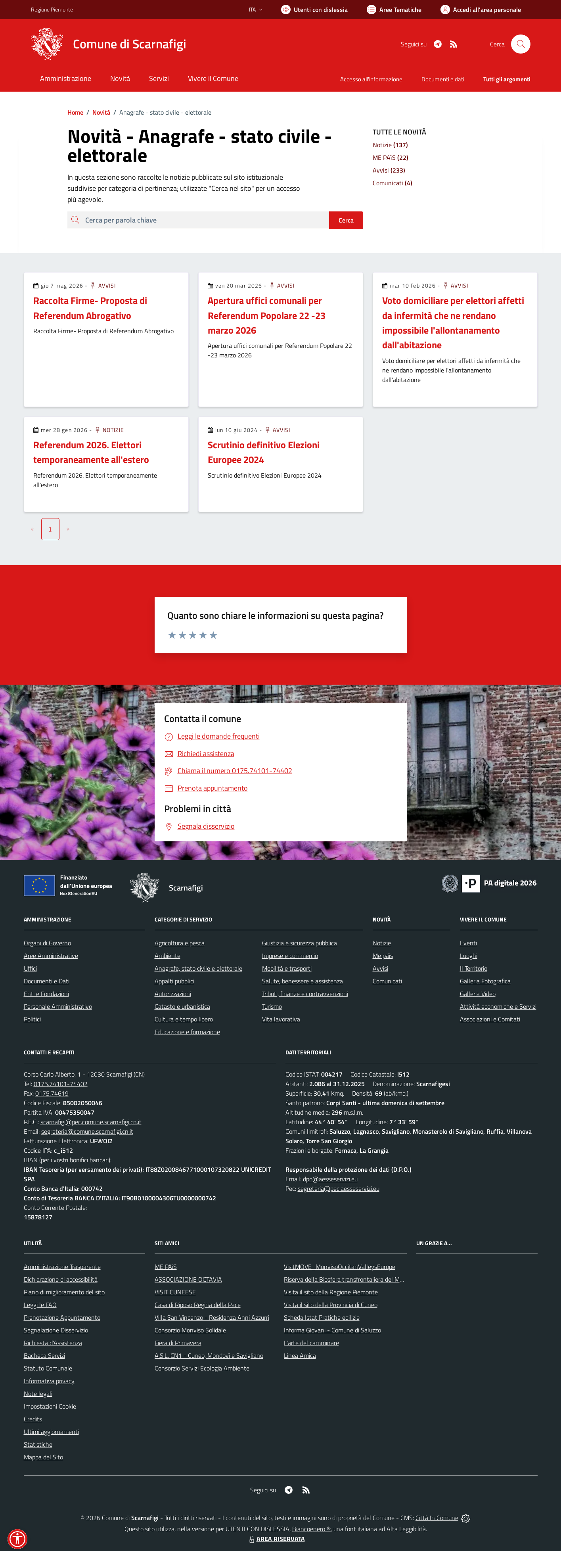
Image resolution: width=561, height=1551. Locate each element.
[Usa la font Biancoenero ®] (314, 9)
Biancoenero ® (311, 1529)
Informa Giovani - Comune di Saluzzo (332, 1330)
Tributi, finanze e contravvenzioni (305, 993)
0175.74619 (52, 1093)
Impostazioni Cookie (50, 1406)
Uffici (30, 968)
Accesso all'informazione (371, 79)
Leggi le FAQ (40, 1304)
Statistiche (38, 1444)
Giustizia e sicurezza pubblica (299, 943)
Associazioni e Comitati (490, 1019)
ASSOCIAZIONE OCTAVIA (188, 1279)
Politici (32, 1019)
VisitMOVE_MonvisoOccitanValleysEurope (339, 1266)
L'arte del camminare (311, 1343)
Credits (33, 1419)
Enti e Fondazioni (46, 993)
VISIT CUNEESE (175, 1292)
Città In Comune (436, 1517)
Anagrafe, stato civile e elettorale (198, 968)
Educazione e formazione (187, 1032)
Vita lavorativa (281, 1019)
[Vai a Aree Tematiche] (394, 9)
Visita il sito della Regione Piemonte (331, 1292)
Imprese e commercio (290, 955)
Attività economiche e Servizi (498, 1006)
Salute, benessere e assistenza (302, 981)
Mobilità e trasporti (287, 968)
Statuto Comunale (48, 1368)
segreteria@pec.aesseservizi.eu (338, 1188)
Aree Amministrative (51, 955)
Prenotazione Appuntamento (62, 1317)
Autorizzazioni (173, 993)
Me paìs (383, 955)
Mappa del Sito (43, 1457)
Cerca (346, 220)
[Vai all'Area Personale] (480, 9)
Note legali (38, 1393)
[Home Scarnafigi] (108, 44)
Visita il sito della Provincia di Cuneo (330, 1304)
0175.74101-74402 (61, 1083)
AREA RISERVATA (276, 1538)
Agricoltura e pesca (180, 943)
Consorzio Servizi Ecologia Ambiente (202, 1368)
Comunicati (387, 981)
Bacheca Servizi (44, 1355)
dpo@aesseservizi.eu (330, 1179)
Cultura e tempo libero (184, 1019)
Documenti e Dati (46, 981)
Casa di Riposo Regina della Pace (198, 1304)
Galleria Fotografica (485, 981)
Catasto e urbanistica (182, 1006)
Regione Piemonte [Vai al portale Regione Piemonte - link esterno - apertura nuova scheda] (52, 9)
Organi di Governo (47, 943)
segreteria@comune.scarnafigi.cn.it (87, 1131)
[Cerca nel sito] (520, 44)
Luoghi (468, 955)
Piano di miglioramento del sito (64, 1292)
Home (75, 112)
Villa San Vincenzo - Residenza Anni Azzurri (212, 1317)
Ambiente (167, 955)
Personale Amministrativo (58, 1006)
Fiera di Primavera (178, 1343)
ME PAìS (166, 1266)
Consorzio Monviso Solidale (190, 1330)
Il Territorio (473, 968)
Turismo (272, 1006)
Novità (96, 112)
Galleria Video (478, 993)
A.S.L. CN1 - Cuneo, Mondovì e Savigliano (209, 1355)
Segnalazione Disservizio (56, 1330)
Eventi (468, 943)
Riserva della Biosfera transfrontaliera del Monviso (350, 1279)
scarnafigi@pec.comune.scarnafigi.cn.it (91, 1122)
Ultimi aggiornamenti (51, 1431)
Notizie (109, 430)
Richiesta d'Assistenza (53, 1343)
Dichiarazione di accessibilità (61, 1279)
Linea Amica (300, 1355)
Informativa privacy (49, 1381)
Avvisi (102, 285)
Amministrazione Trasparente (62, 1266)
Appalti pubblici (174, 981)
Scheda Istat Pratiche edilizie (322, 1317)
